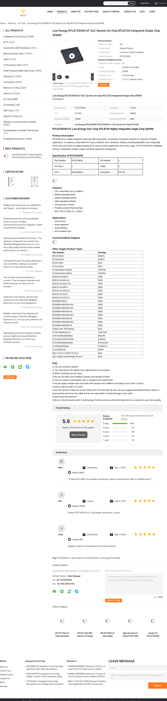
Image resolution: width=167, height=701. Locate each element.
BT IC (6, 42)
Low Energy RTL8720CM (109, 558)
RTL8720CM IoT (64, 558)
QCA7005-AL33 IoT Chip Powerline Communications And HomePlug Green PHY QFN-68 (27, 157)
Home (50, 12)
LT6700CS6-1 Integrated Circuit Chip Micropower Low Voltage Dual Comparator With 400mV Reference (45, 683)
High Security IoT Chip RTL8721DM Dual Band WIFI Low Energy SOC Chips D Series (130, 634)
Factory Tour (92, 12)
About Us (75, 12)
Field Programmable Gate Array (18, 70)
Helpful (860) (78, 473)
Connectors (9, 82)
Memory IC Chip (11, 87)
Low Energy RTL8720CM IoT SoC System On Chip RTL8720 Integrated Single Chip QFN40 (72, 86)
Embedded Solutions (13, 139)
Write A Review (78, 435)
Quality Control (111, 12)
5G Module (8, 105)
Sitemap (3, 686)
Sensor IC (8, 93)
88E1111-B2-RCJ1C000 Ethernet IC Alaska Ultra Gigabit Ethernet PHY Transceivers (86, 682)
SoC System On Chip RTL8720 (85, 558)
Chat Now (145, 3)
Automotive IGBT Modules (16, 48)
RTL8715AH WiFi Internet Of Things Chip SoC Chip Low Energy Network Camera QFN (85, 634)
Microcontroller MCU (13, 53)
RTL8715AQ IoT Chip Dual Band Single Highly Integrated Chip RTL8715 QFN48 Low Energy (62, 634)
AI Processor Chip (12, 65)
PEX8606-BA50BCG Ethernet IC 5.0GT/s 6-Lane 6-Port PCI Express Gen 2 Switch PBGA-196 (86, 668)
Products (62, 12)
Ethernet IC (8, 76)
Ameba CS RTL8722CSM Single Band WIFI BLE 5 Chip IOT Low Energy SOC (153, 634)
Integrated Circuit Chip (14, 36)
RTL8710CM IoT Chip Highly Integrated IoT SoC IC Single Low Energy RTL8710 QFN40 (108, 634)
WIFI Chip (8, 110)
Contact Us (130, 12)
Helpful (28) (77, 539)
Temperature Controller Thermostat (20, 130)
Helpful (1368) (78, 506)
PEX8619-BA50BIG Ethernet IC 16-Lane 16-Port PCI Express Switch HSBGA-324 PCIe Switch (87, 676)
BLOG (142, 12)
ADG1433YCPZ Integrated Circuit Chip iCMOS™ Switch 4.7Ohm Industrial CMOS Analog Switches (44, 676)
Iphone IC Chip (10, 116)
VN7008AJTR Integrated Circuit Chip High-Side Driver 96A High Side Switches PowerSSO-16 (45, 668)
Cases (152, 12)
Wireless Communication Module (19, 122)
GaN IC (6, 59)
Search (131, 3)
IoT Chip (21, 23)
